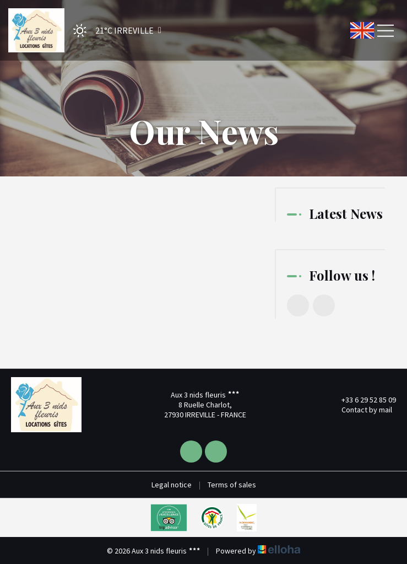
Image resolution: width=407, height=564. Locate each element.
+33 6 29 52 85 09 (362, 400)
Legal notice (171, 485)
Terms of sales (232, 485)
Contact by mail (360, 410)
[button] (113, 30)
